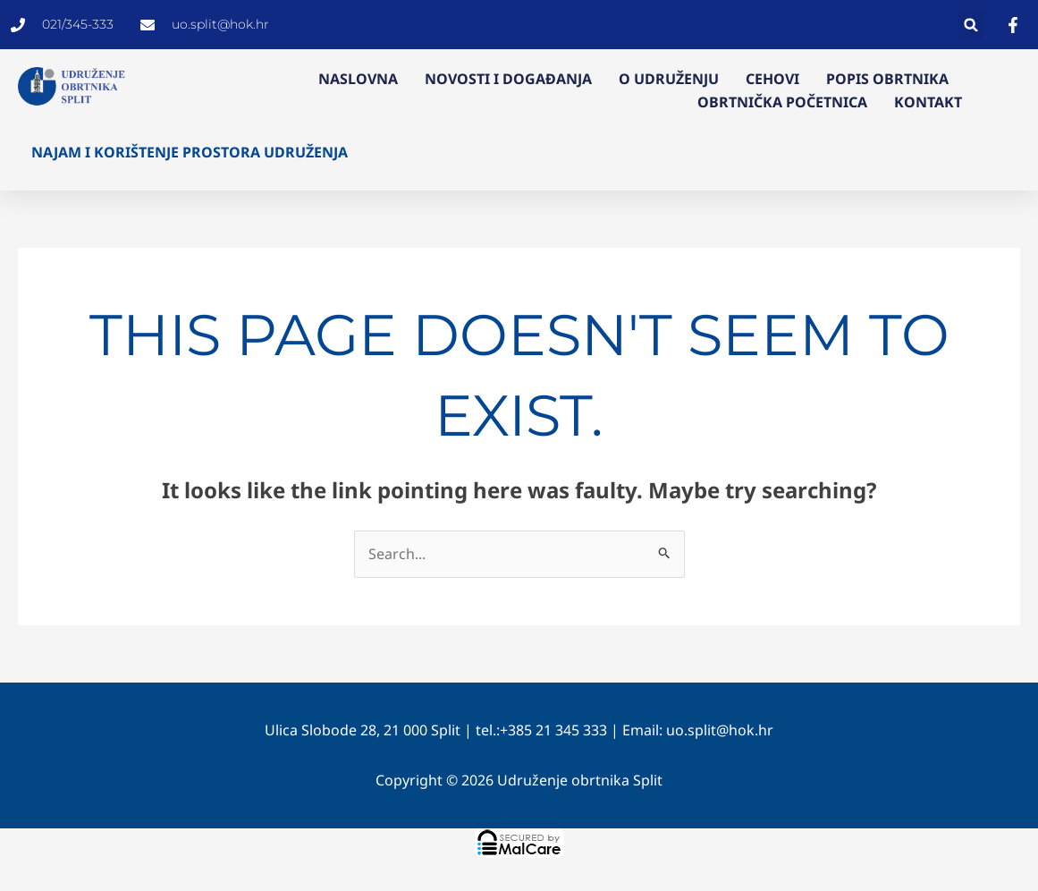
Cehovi (772, 79)
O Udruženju (669, 79)
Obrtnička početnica (782, 102)
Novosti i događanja (508, 79)
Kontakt (928, 102)
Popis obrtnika (887, 79)
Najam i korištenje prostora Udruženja (189, 152)
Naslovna (358, 79)
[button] (971, 24)
